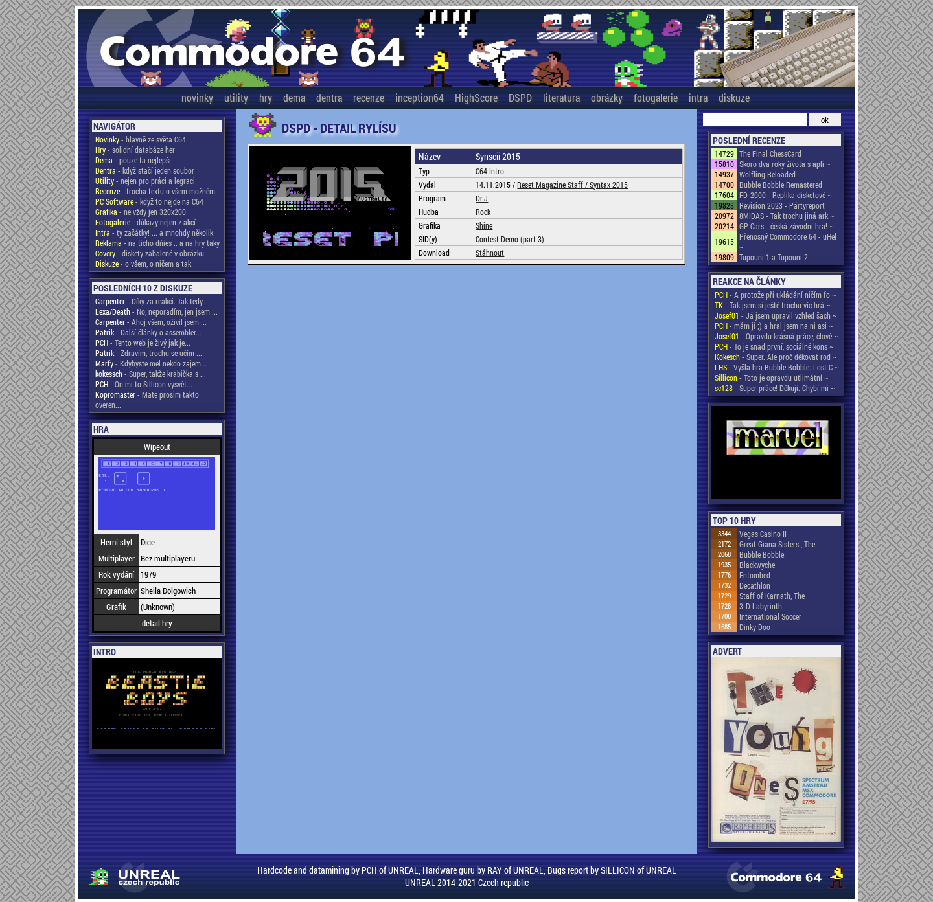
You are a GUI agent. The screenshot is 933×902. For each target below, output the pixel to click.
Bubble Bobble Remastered (780, 184)
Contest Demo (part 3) (510, 239)
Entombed (754, 575)
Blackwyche (757, 564)
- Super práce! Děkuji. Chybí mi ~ (775, 388)
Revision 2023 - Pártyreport (782, 205)
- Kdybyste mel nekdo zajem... (151, 363)
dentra (329, 97)
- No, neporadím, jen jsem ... (156, 311)
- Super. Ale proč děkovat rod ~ (776, 357)
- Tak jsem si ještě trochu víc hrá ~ (773, 305)
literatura (561, 97)
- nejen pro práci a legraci (145, 180)
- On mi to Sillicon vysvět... (143, 384)
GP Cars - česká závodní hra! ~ (786, 226)
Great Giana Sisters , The (777, 544)
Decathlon (754, 585)
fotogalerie (656, 97)
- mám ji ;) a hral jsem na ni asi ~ (774, 326)
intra (698, 97)
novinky (197, 97)
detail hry (157, 623)
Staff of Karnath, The (772, 596)
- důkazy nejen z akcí (145, 222)
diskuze (734, 97)
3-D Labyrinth (760, 606)
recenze (368, 97)
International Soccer (770, 616)
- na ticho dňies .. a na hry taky (157, 243)
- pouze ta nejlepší (133, 160)
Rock (483, 212)
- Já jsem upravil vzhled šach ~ (776, 315)
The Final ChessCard (770, 153)
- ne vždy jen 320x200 (140, 212)
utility (236, 97)
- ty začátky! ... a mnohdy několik (154, 232)
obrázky (607, 97)
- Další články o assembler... (148, 332)
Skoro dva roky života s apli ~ (785, 164)
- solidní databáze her (135, 149)
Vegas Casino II (763, 533)
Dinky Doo (754, 627)
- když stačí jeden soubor (144, 170)
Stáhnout (490, 252)
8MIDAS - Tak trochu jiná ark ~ (787, 215)
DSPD (520, 97)
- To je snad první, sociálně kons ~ (774, 346)
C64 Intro (490, 171)
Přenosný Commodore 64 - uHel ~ (787, 241)
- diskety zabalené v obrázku (149, 253)
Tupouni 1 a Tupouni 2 (773, 257)
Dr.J (482, 198)
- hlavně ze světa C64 (140, 139)
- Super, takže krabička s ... (150, 373)
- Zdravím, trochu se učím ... (148, 353)
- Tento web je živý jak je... (142, 342)
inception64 (419, 97)
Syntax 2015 (609, 184)
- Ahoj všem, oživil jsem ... (151, 322)
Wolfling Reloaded (767, 174)
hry (265, 97)
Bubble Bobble (761, 554)
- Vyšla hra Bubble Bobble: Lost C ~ (777, 367)
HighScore (476, 97)
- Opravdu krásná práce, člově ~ (776, 336)
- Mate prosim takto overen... (147, 399)
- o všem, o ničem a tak (143, 263)
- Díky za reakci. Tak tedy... (151, 301)
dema (294, 97)
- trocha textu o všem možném (155, 191)
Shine (484, 225)
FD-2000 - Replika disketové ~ (785, 195)
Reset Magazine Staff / (553, 184)
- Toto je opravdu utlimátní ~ (772, 377)
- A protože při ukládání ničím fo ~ (775, 294)
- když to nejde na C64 (149, 201)
